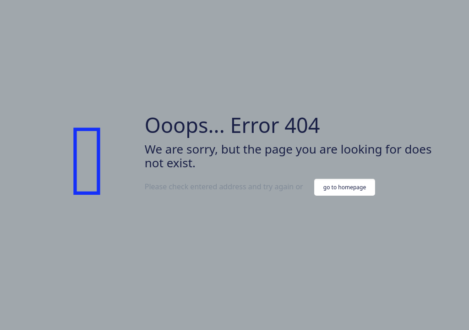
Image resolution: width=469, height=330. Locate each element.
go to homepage (344, 187)
